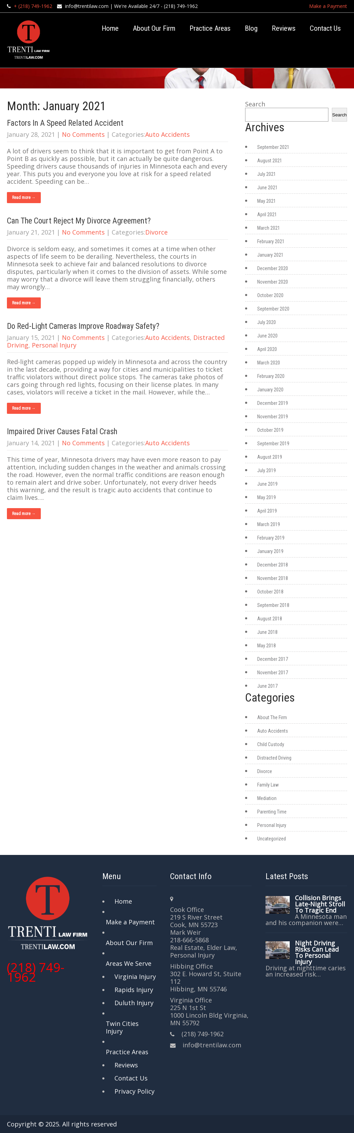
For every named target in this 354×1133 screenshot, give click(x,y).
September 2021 (273, 147)
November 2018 (272, 578)
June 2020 (267, 336)
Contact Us (325, 28)
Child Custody (270, 744)
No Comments (83, 134)
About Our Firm (154, 28)
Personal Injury (54, 345)
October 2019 (270, 430)
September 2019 (273, 443)
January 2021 (270, 255)
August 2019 (269, 457)
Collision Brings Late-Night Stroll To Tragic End (320, 904)
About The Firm (272, 717)
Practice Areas (210, 28)
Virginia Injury (135, 976)
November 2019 (272, 416)
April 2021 (267, 214)
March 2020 (268, 362)
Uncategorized (271, 838)
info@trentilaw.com (87, 6)
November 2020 (272, 282)
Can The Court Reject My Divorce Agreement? (79, 221)
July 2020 (266, 322)
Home (110, 28)
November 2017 (272, 672)
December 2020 (272, 268)
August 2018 (269, 618)
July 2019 (266, 470)
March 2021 (268, 228)
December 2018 (272, 565)
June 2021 (267, 187)
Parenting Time (272, 812)
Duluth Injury (133, 1003)
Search (255, 104)
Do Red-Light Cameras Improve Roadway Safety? (83, 326)
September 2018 (273, 605)
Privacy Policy (134, 1091)
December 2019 (272, 403)
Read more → (24, 197)
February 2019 (271, 538)
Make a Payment (328, 6)
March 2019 (268, 524)
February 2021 (271, 241)
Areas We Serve (128, 963)
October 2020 (270, 295)
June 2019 (267, 484)
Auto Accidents (167, 134)
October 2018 (270, 591)
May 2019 (266, 497)
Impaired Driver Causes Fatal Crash (62, 431)
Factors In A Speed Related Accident (65, 123)
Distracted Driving (274, 758)
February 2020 (271, 376)
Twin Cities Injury (122, 1027)
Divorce (156, 232)
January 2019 (270, 551)
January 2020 (270, 389)
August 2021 (269, 160)
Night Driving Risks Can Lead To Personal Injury (317, 952)
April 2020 (267, 349)
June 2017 (267, 686)
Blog (251, 28)
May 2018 (266, 645)
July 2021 (266, 174)
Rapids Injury (133, 990)
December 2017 (272, 659)
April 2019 (267, 511)
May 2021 (266, 201)
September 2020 (273, 309)
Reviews (284, 28)
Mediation (267, 798)
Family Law (268, 785)
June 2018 (267, 632)
